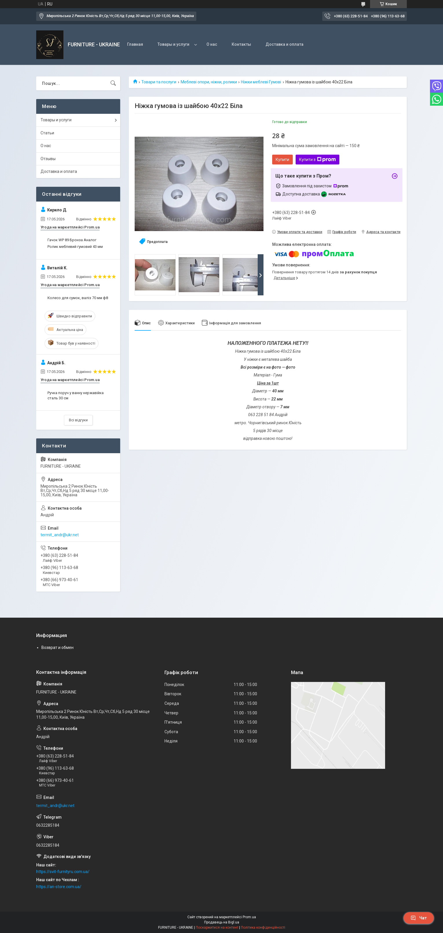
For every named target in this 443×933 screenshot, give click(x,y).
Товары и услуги (173, 44)
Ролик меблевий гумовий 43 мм (75, 246)
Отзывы (48, 158)
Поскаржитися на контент (217, 927)
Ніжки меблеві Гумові (261, 82)
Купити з (317, 159)
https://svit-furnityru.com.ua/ (62, 871)
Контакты (241, 44)
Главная (135, 44)
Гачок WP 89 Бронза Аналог (71, 240)
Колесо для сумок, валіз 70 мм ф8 (77, 298)
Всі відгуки (78, 420)
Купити (282, 159)
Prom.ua (249, 917)
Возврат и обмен (57, 647)
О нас (211, 44)
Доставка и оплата (284, 44)
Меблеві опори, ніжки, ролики (209, 82)
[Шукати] (113, 83)
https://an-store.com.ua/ (58, 886)
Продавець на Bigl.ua (221, 922)
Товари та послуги (158, 82)
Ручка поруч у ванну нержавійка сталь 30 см (75, 395)
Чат (419, 918)
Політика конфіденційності (263, 927)
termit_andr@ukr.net (60, 535)
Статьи (47, 133)
